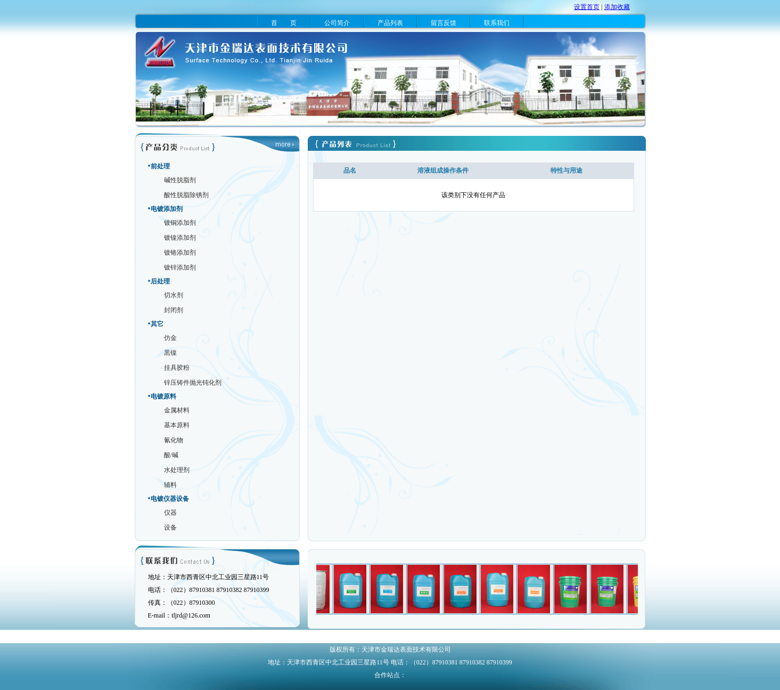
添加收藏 (617, 7)
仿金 (170, 338)
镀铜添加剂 (180, 222)
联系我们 (497, 23)
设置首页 (587, 7)
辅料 (170, 485)
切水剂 (173, 295)
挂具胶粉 (177, 367)
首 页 (284, 23)
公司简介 (337, 23)
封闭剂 (173, 310)
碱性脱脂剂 (180, 180)
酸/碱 (171, 455)
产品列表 (390, 23)
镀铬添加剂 (180, 252)
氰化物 (173, 440)
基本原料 (177, 425)
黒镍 (170, 352)
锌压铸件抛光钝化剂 (192, 382)
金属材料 (177, 410)
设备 (170, 527)
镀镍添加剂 (180, 237)
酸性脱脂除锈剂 (186, 195)
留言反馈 (443, 23)
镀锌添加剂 (180, 267)
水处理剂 (177, 470)
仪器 (170, 512)
